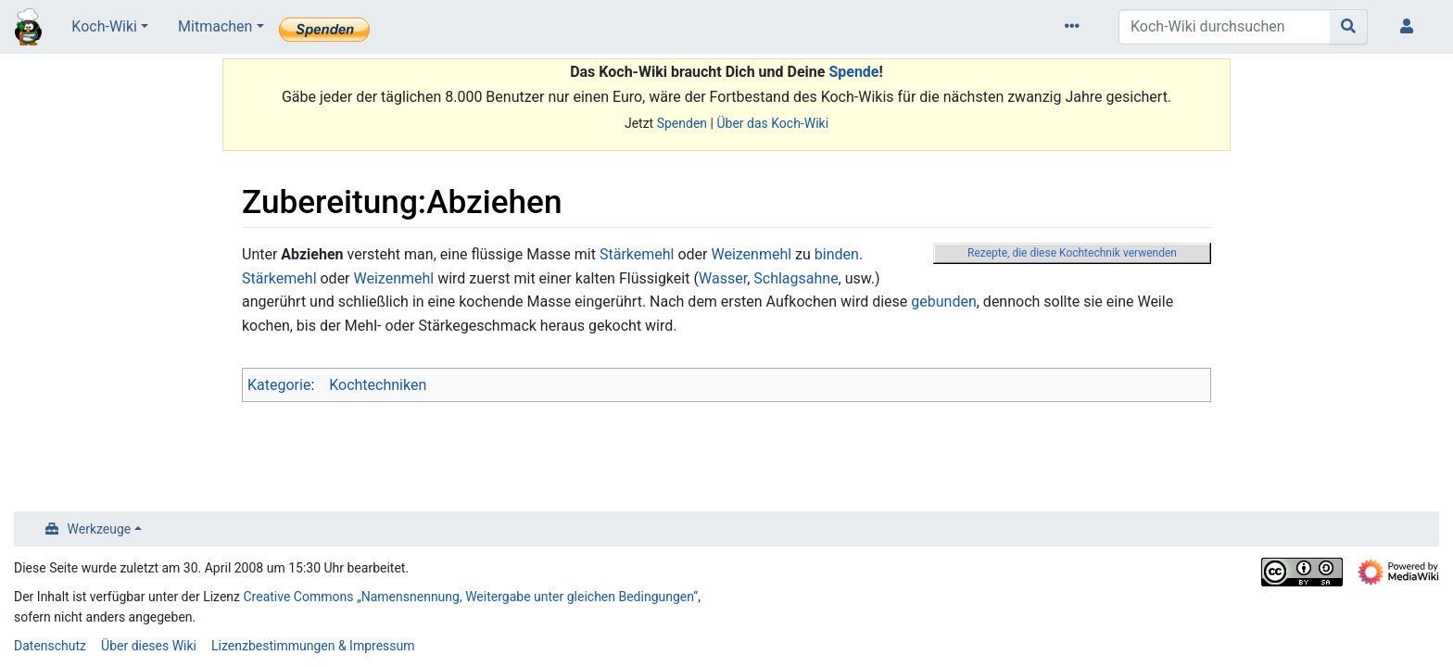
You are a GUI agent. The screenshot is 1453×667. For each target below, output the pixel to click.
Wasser (723, 278)
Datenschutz (50, 645)
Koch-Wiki (104, 26)
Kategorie (278, 385)
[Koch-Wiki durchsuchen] (1224, 26)
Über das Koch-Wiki (772, 123)
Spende (853, 72)
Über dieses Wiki (148, 645)
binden (837, 254)
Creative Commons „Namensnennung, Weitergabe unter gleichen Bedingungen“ (471, 596)
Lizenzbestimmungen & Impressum (312, 645)
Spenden (682, 123)
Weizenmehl (751, 254)
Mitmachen (215, 26)
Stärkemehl (637, 254)
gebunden (943, 301)
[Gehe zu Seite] (1349, 26)
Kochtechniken (377, 385)
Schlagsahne (795, 278)
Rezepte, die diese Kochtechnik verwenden (1072, 252)
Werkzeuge (100, 529)
